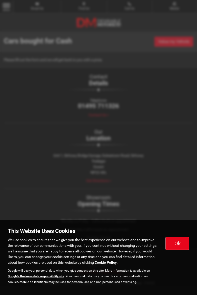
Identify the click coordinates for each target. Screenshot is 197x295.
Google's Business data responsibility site (36, 276)
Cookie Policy (106, 262)
